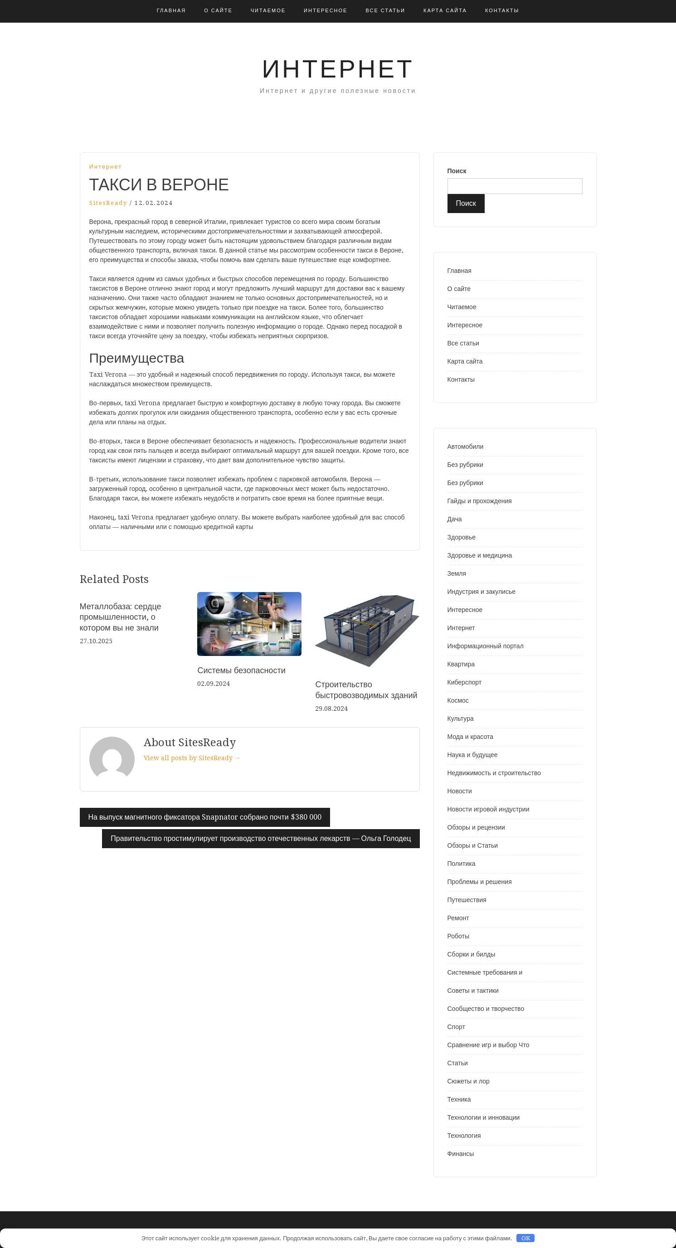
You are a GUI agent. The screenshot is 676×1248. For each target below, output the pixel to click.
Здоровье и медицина (479, 555)
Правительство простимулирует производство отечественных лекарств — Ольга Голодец (261, 838)
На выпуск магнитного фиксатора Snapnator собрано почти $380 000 (204, 817)
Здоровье (461, 537)
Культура (460, 718)
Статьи (457, 1063)
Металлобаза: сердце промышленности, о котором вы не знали (120, 617)
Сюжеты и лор (468, 1081)
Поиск (457, 171)
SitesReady (108, 202)
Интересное (325, 11)
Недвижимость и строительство (494, 773)
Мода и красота (470, 736)
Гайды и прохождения (479, 501)
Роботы (458, 936)
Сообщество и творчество (486, 1008)
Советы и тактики (473, 990)
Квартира (461, 664)
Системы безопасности (241, 670)
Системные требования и (485, 972)
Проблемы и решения (479, 881)
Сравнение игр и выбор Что (488, 1045)
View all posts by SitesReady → (192, 758)
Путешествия (466, 899)
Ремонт (458, 918)
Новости (459, 791)
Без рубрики (465, 464)
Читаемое (268, 11)
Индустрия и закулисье (481, 591)
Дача (454, 519)
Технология (464, 1135)
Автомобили (465, 446)
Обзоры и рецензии (476, 827)
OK (525, 1238)
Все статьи (385, 11)
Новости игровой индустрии (488, 809)
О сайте (218, 11)
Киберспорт (464, 682)
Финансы (460, 1153)
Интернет (338, 68)
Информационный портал (485, 646)
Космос (458, 700)
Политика (461, 863)
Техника (459, 1099)
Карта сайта (445, 11)
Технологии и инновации (483, 1117)
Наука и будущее (472, 754)
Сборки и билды (471, 954)
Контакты (502, 11)
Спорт (456, 1026)
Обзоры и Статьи (472, 845)
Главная (171, 11)
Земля (457, 573)
